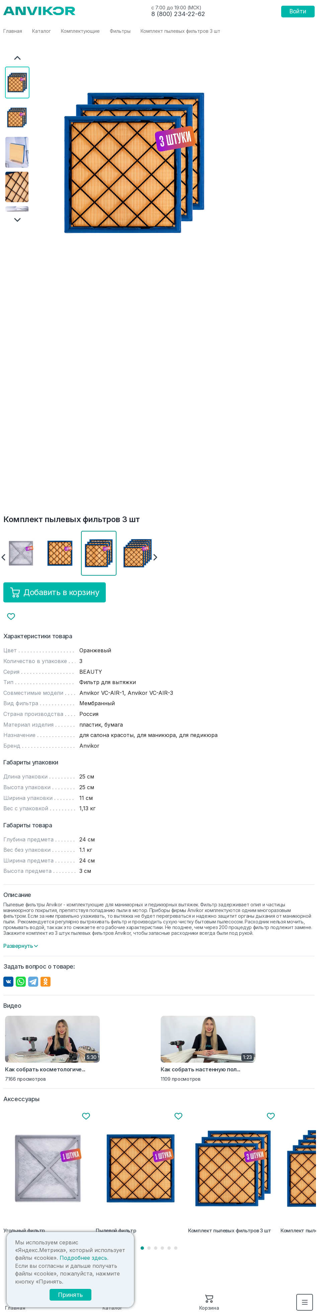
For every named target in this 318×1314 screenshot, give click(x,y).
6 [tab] (175, 1248)
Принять (69, 1294)
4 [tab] (162, 1248)
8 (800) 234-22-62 (178, 13)
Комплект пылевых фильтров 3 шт (229, 1231)
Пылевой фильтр (116, 1231)
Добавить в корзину (54, 592)
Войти (298, 11)
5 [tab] (169, 1248)
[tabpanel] (48, 1173)
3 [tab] (155, 1248)
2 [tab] (149, 1248)
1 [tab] (142, 1248)
